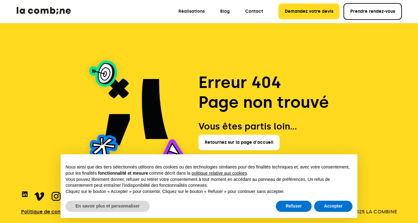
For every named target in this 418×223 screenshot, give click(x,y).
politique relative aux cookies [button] (219, 173)
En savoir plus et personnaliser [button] (107, 205)
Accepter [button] (333, 205)
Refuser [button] (294, 205)
